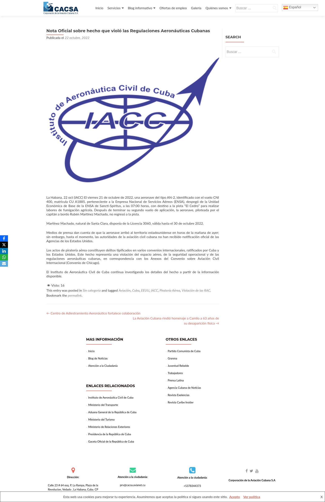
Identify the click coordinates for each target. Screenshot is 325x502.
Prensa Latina (176, 380)
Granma (172, 358)
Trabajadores (175, 373)
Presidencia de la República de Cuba (109, 434)
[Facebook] (4, 238)
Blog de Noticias (98, 358)
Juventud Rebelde (178, 365)
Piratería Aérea (169, 290)
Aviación (125, 290)
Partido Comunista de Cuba (184, 351)
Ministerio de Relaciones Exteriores (109, 427)
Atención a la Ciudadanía (103, 365)
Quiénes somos (217, 8)
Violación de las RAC (196, 290)
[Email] (4, 263)
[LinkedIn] (4, 251)
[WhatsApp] (4, 257)
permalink (75, 295)
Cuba (135, 290)
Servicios (113, 8)
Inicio (99, 8)
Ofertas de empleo (173, 8)
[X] (4, 245)
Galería (196, 8)
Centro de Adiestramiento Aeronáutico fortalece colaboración (93, 313)
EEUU (145, 290)
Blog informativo (140, 8)
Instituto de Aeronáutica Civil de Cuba (111, 397)
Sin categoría (92, 290)
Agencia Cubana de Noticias (184, 387)
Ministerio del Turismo (101, 419)
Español (292, 7)
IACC (154, 290)
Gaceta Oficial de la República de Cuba (111, 441)
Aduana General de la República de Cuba (112, 412)
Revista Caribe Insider (181, 402)
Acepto (234, 497)
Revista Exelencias (179, 395)
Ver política (251, 497)
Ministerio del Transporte (103, 405)
